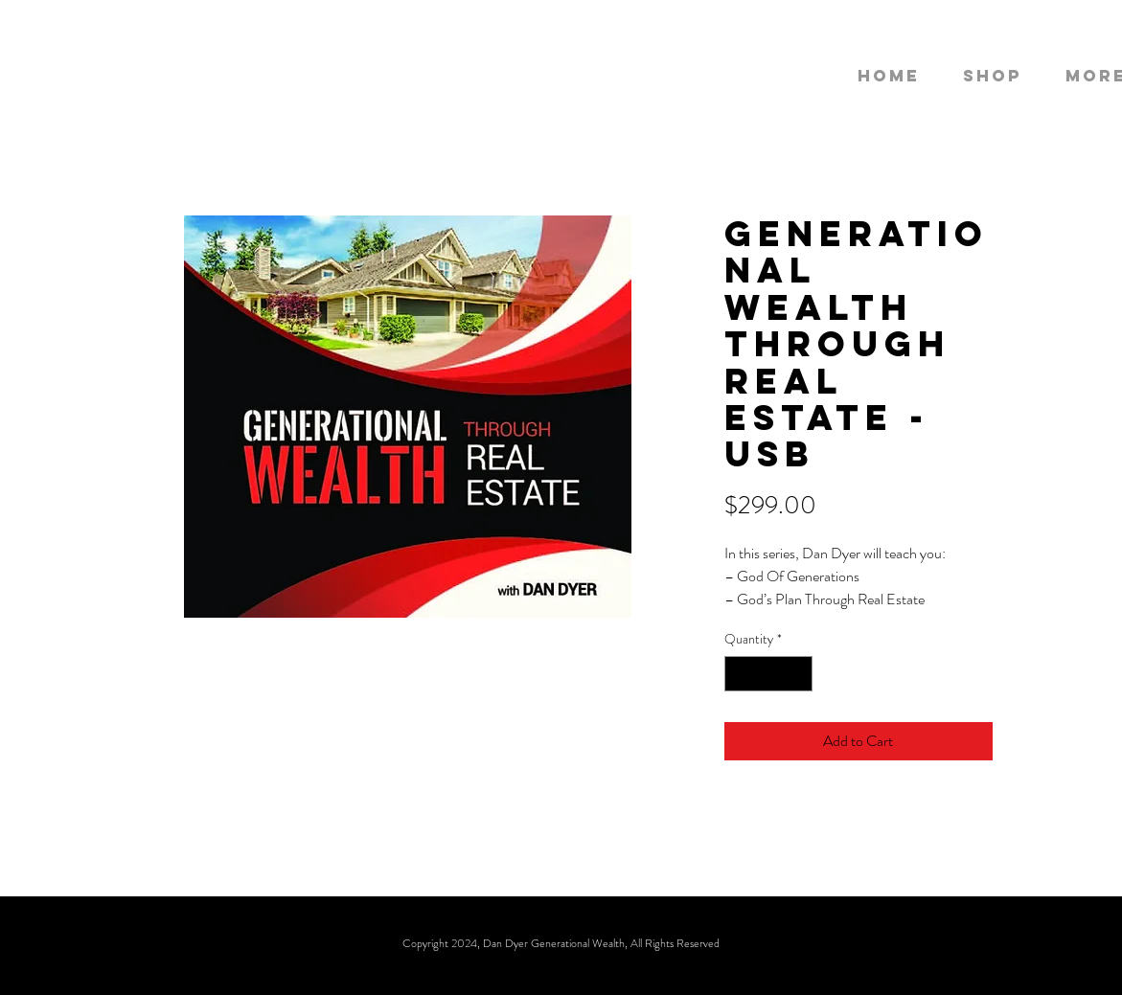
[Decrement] (739, 673)
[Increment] (798, 673)
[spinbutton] (768, 673)
